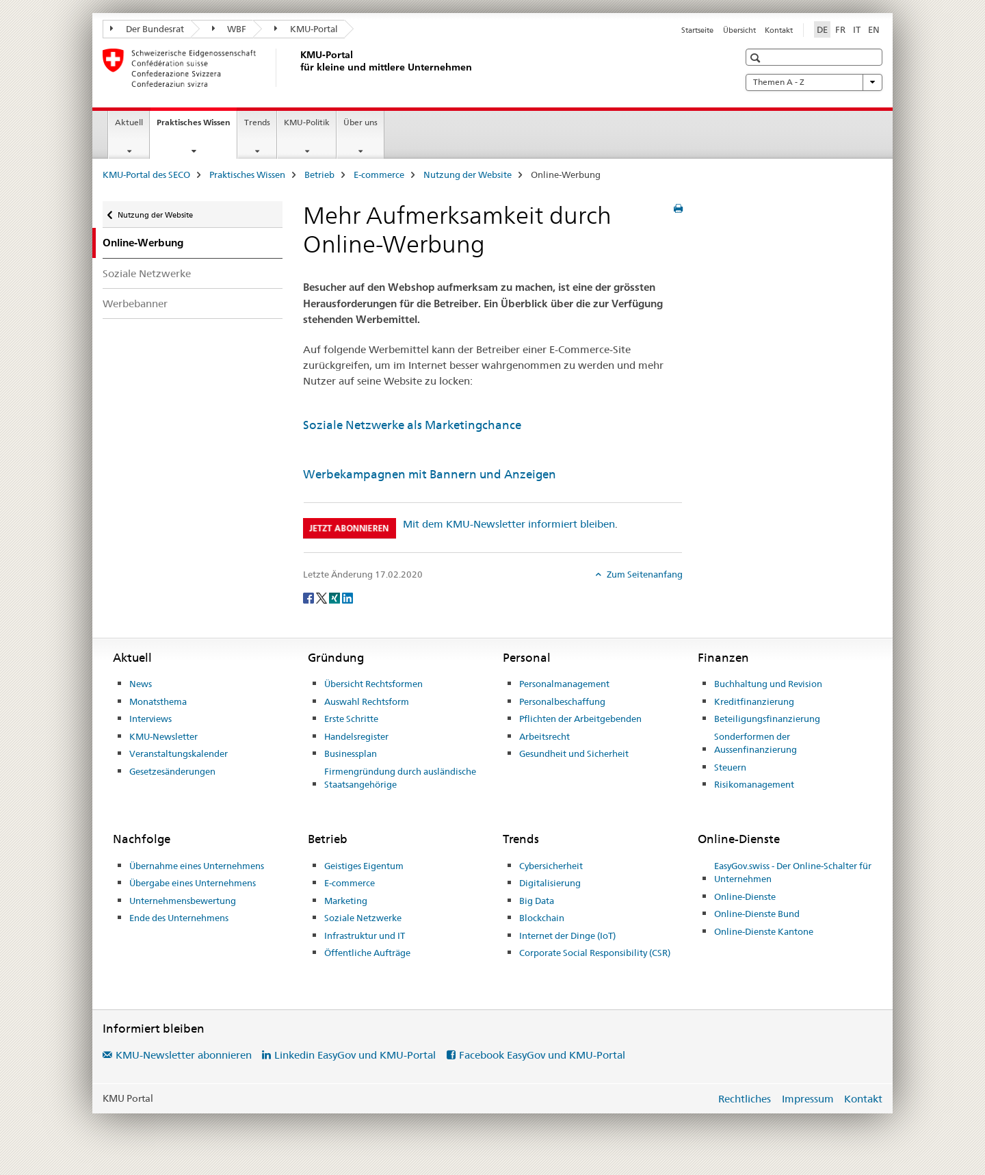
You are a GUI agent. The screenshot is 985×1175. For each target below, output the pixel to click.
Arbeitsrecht (544, 736)
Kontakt (779, 30)
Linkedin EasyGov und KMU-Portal (355, 1054)
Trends (257, 122)
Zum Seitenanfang (644, 574)
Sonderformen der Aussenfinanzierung (755, 743)
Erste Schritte (351, 718)
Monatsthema (158, 701)
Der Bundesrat (147, 29)
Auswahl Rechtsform (366, 701)
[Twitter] (322, 596)
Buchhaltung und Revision (768, 683)
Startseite (697, 30)
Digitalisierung (550, 882)
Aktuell (129, 122)
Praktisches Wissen (197, 126)
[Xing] (335, 596)
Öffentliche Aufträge (367, 952)
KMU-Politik (307, 122)
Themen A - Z (814, 82)
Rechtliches (744, 1098)
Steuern (730, 767)
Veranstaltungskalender (178, 753)
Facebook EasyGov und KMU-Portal (542, 1054)
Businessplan (350, 753)
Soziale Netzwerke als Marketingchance (412, 425)
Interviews (150, 718)
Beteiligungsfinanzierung (767, 718)
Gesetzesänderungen (172, 771)
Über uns (360, 122)
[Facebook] (309, 596)
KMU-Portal (306, 29)
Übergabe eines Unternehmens (192, 882)
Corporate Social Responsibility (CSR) (594, 952)
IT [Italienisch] (857, 29)
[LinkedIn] (347, 596)
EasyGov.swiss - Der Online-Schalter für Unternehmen (792, 872)
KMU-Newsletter (163, 736)
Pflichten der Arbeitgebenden (580, 718)
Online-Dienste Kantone (763, 931)
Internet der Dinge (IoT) (567, 935)
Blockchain (541, 917)
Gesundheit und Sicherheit (574, 753)
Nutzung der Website (467, 174)
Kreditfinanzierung (754, 701)
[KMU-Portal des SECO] (297, 68)
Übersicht (739, 30)
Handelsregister (356, 736)
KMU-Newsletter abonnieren (184, 1054)
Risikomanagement (754, 784)
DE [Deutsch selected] (822, 29)
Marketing (345, 900)
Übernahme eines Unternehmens (196, 865)
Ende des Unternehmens (178, 917)
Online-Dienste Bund (757, 913)
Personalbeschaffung (562, 701)
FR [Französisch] (840, 29)
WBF (229, 29)
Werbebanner (135, 303)
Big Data (536, 900)
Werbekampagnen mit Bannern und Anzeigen (429, 474)
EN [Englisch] (874, 29)
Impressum (808, 1098)
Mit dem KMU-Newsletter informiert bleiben (509, 523)
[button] (757, 57)
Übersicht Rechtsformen (373, 683)
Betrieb (319, 174)
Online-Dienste (745, 896)
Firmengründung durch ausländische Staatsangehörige (400, 778)
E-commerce (379, 174)
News (140, 683)
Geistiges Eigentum (364, 865)
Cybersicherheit (551, 865)
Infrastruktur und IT (364, 935)
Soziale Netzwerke (147, 273)
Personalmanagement (564, 683)
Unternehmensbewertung (182, 900)
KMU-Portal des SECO (146, 174)
